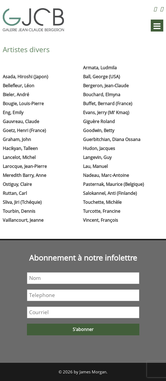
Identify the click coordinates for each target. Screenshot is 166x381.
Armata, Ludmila (100, 68)
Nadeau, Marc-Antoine (106, 175)
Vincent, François (100, 220)
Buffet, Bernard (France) (107, 104)
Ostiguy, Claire (17, 184)
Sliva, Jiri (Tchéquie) (22, 202)
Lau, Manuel (95, 166)
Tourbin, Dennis (19, 211)
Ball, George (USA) (101, 77)
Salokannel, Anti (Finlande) (110, 193)
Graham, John (17, 139)
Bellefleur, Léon (18, 86)
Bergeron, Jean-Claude (106, 86)
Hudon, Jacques (99, 148)
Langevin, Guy (97, 157)
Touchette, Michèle (102, 202)
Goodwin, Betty (98, 130)
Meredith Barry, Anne (24, 175)
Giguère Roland (99, 121)
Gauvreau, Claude (21, 121)
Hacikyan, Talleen (20, 148)
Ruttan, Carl (15, 193)
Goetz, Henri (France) (24, 130)
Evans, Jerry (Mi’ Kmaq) (106, 112)
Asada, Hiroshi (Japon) (25, 77)
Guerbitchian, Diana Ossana (111, 139)
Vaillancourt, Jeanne (23, 220)
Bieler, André (16, 95)
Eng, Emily (13, 112)
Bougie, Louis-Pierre (23, 104)
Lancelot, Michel (19, 157)
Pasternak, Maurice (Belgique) (113, 184)
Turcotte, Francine (101, 211)
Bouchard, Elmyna (101, 95)
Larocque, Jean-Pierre (25, 166)
